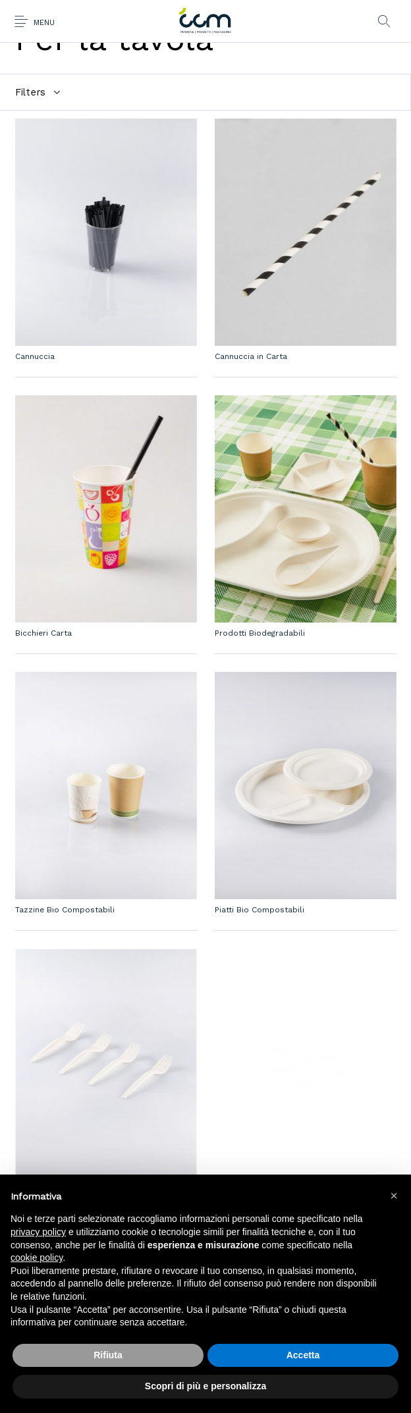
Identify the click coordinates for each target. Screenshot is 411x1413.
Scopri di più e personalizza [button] (205, 1386)
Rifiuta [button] (108, 1355)
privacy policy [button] (38, 1232)
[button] (393, 1195)
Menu (44, 22)
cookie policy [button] (37, 1257)
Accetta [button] (303, 1355)
